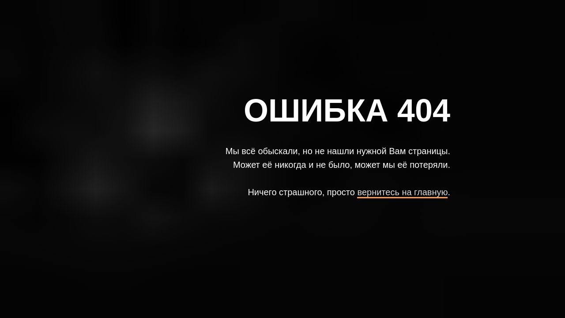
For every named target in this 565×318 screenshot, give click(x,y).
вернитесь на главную (402, 192)
